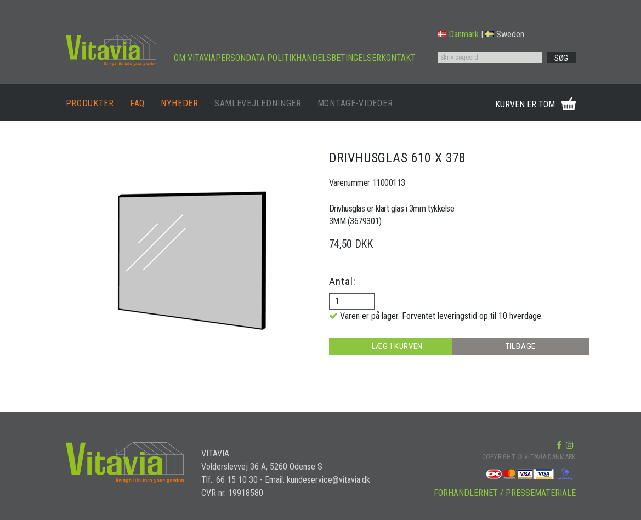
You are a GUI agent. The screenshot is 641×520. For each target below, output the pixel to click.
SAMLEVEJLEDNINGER (258, 103)
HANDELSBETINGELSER (338, 58)
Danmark (458, 34)
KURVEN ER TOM (525, 104)
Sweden (504, 34)
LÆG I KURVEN (397, 346)
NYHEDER (179, 103)
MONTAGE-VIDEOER (355, 103)
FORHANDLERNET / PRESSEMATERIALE (505, 493)
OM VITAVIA (194, 58)
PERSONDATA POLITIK (255, 58)
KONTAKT (398, 58)
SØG (561, 58)
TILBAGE (521, 346)
